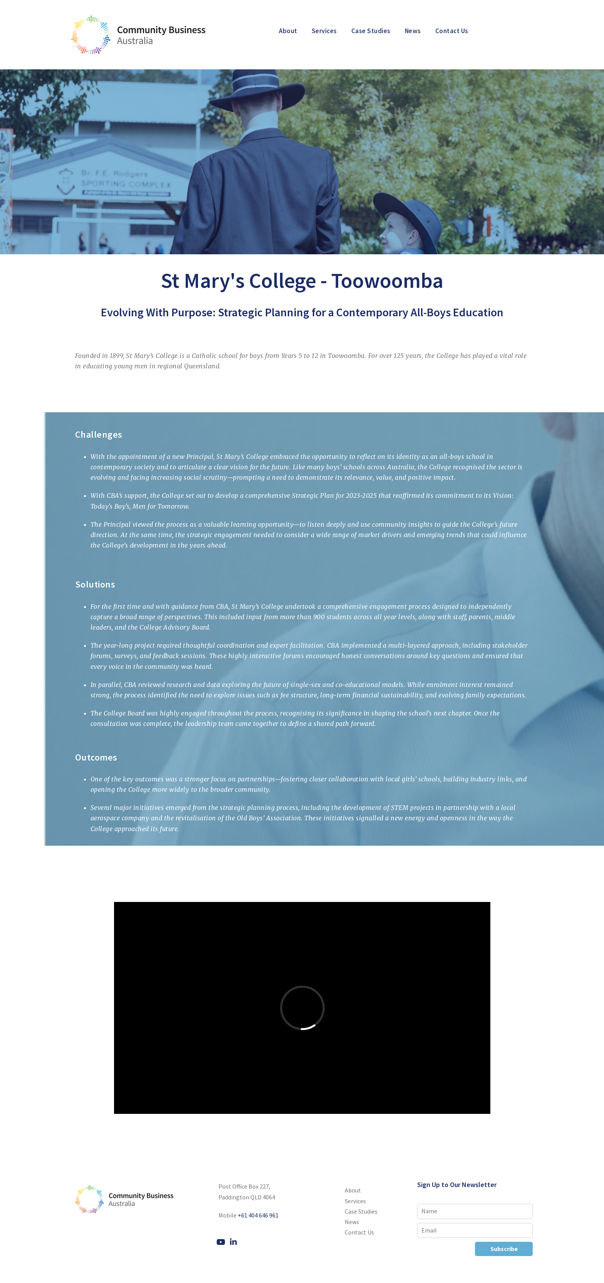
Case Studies (371, 31)
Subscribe (504, 1249)
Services (324, 31)
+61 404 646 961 (258, 1215)
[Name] (475, 1211)
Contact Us (451, 31)
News (413, 31)
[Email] (475, 1230)
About (288, 31)
